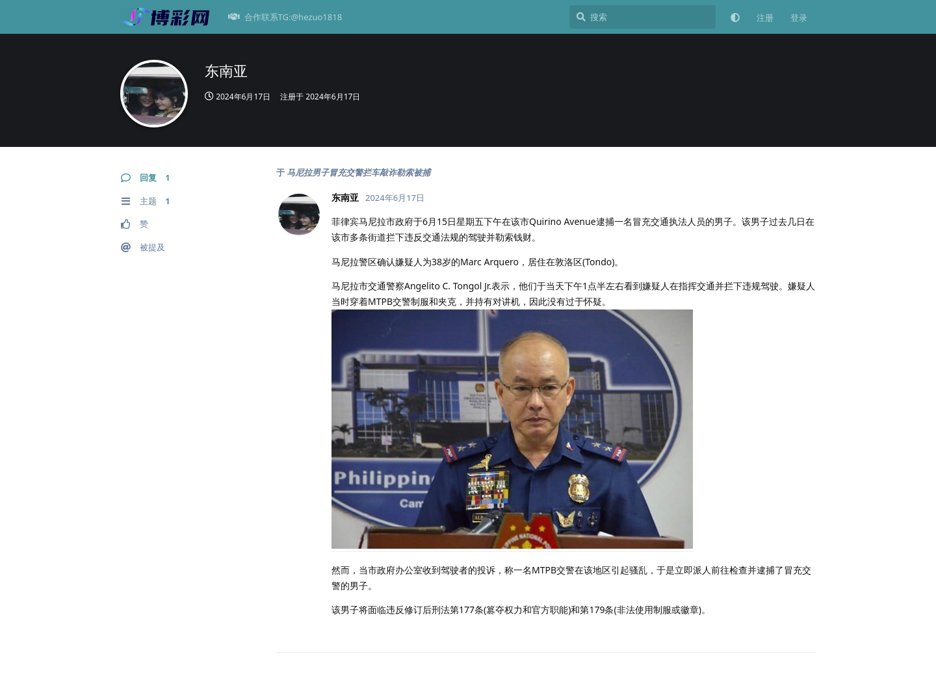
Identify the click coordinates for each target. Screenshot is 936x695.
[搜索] (642, 17)
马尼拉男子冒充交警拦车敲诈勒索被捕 (358, 172)
